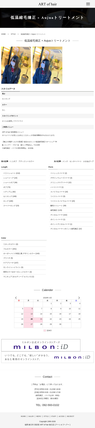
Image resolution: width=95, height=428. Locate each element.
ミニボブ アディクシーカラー (22, 161)
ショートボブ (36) (10, 182)
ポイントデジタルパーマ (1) (61, 224)
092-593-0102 (50, 405)
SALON (31, 416)
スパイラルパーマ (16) (59, 192)
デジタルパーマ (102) (58, 215)
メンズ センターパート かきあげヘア (78, 161)
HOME (23, 416)
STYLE (46, 416)
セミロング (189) (10, 196)
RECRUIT (70, 416)
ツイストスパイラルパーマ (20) (62, 201)
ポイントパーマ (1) (57, 219)
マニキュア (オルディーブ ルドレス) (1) (18, 277)
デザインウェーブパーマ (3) (61, 178)
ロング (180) (8, 201)
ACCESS (61, 416)
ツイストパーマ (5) (57, 196)
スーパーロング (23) (11, 206)
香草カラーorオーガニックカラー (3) (17, 272)
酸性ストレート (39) (58, 206)
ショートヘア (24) (10, 178)
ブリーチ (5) (8, 258)
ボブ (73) (6, 187)
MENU (38, 416)
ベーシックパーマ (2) (58, 173)
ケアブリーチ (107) (10, 263)
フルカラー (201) (10, 249)
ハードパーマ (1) (56, 187)
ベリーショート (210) (11, 173)
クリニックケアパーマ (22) (60, 182)
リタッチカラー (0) (10, 244)
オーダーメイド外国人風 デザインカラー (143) (21, 253)
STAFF (53, 416)
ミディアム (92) (9, 192)
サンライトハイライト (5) (13, 267)
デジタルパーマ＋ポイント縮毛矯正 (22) (66, 229)
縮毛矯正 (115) (56, 210)
